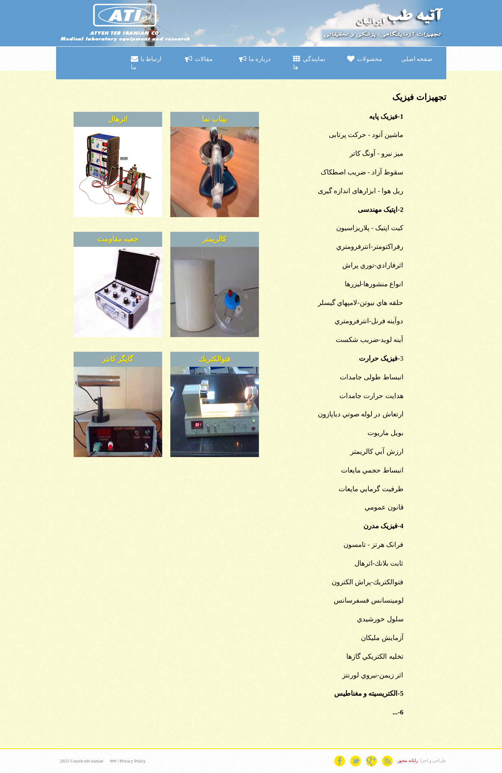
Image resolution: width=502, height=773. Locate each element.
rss (387, 761)
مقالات (199, 59)
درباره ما (255, 59)
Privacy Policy (133, 760)
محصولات (364, 59)
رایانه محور (408, 760)
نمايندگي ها (309, 63)
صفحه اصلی (416, 59)
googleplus (371, 761)
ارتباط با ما (146, 63)
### (113, 760)
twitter (355, 761)
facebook (339, 761)
